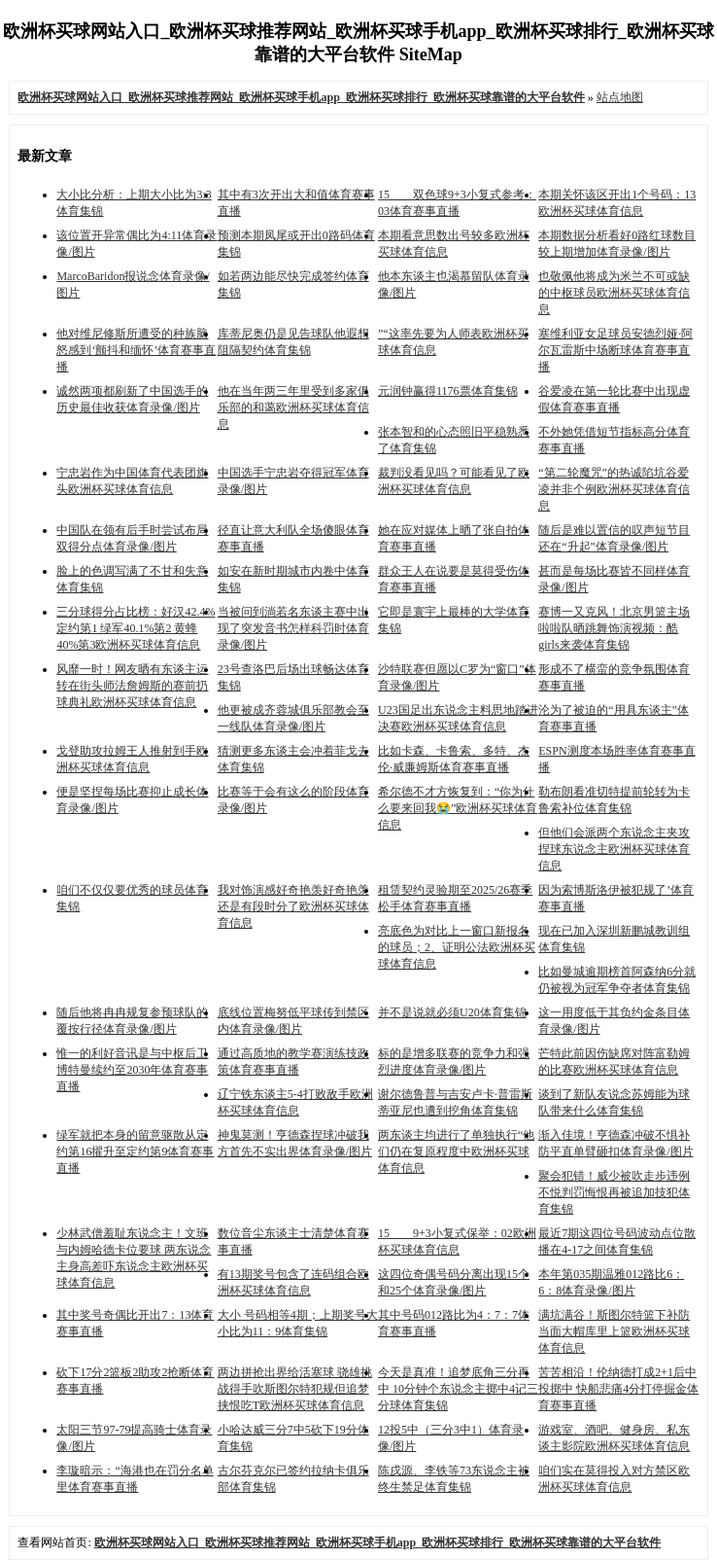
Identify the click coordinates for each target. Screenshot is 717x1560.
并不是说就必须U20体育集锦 (452, 1012)
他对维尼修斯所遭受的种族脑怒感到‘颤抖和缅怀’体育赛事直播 (136, 350)
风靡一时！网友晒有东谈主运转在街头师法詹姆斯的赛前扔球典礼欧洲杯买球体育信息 (132, 685)
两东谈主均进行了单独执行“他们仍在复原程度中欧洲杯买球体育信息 (456, 1151)
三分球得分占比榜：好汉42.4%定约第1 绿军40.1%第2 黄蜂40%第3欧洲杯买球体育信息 (135, 628)
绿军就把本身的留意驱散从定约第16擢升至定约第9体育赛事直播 (135, 1151)
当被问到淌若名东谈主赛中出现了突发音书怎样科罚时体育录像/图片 (293, 628)
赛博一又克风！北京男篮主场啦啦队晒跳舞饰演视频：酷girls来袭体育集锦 (614, 628)
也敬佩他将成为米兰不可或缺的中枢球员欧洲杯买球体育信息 (614, 292)
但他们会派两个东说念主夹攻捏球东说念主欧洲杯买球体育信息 (614, 849)
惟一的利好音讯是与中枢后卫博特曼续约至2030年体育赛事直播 (132, 1069)
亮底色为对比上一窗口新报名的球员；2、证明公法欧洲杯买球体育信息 (456, 947)
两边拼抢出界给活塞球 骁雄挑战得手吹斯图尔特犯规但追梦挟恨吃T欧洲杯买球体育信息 (295, 1388)
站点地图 (620, 97)
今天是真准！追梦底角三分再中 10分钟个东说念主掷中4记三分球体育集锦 (458, 1388)
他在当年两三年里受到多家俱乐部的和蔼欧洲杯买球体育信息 (293, 407)
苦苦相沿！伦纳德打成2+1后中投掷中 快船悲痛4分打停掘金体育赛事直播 (618, 1388)
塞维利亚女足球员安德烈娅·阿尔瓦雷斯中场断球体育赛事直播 (615, 350)
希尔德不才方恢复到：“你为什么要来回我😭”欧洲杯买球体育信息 (457, 808)
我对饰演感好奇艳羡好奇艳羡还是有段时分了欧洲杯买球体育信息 (293, 906)
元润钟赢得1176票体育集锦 (448, 391)
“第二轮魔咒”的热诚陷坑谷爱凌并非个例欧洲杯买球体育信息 (614, 489)
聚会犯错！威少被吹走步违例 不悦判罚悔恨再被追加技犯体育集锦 (614, 1192)
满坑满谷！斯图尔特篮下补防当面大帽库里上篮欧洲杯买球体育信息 (614, 1331)
